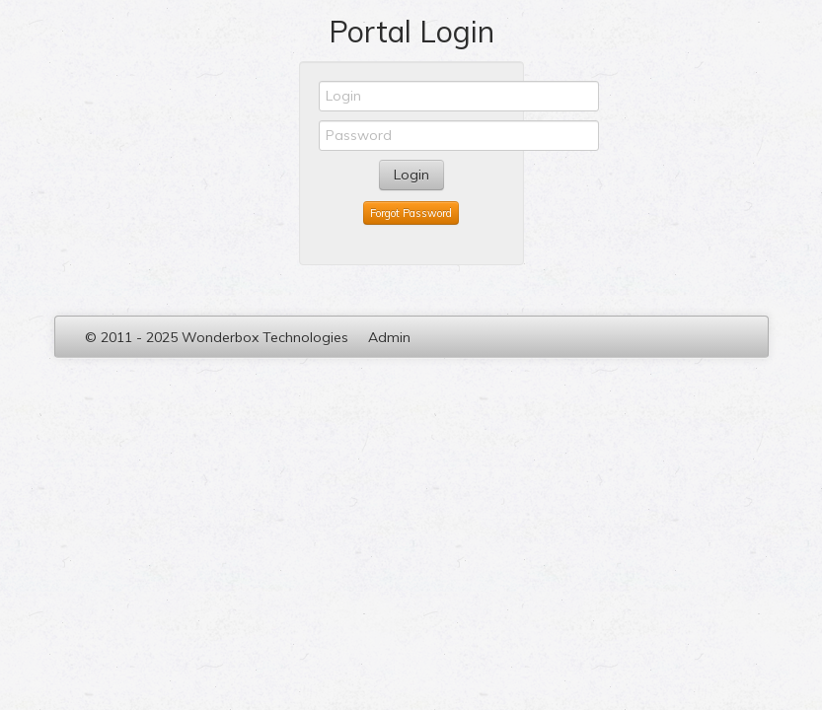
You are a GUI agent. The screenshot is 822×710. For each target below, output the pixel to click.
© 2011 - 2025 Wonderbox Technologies (216, 337)
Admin (389, 337)
